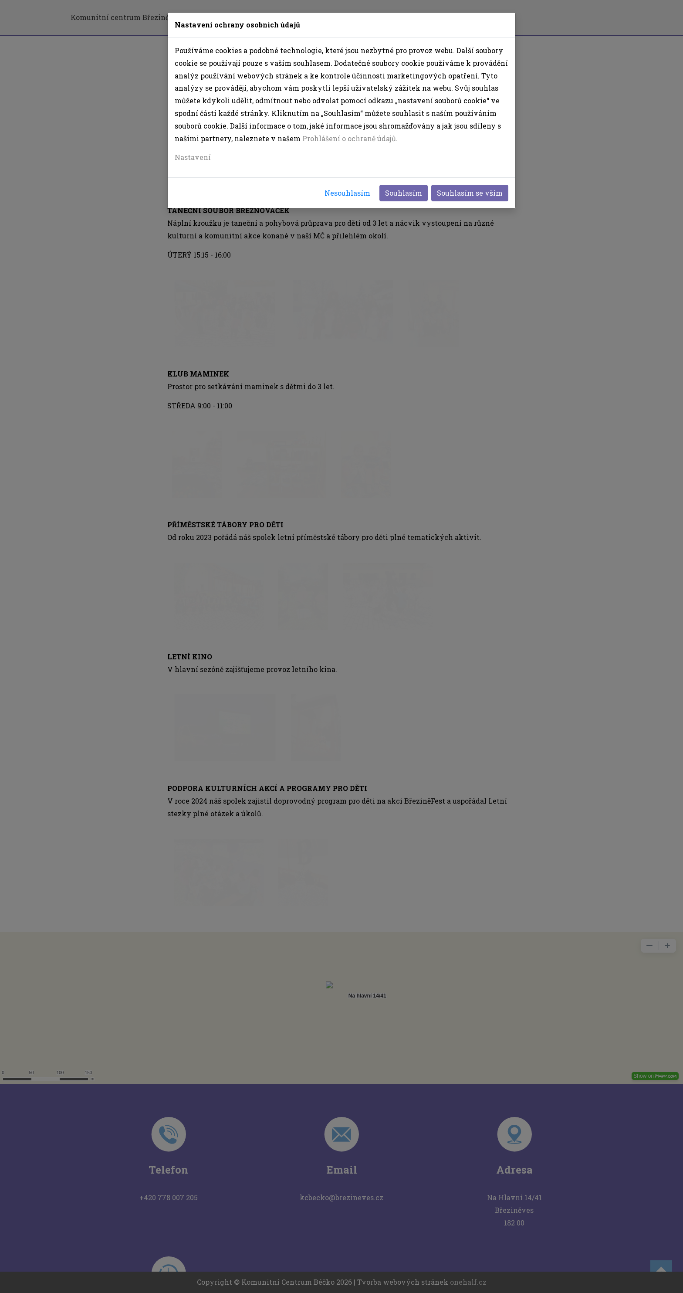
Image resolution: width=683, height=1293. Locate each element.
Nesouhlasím (347, 192)
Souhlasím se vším (470, 192)
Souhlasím (403, 192)
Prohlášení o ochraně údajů (349, 138)
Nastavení (193, 157)
